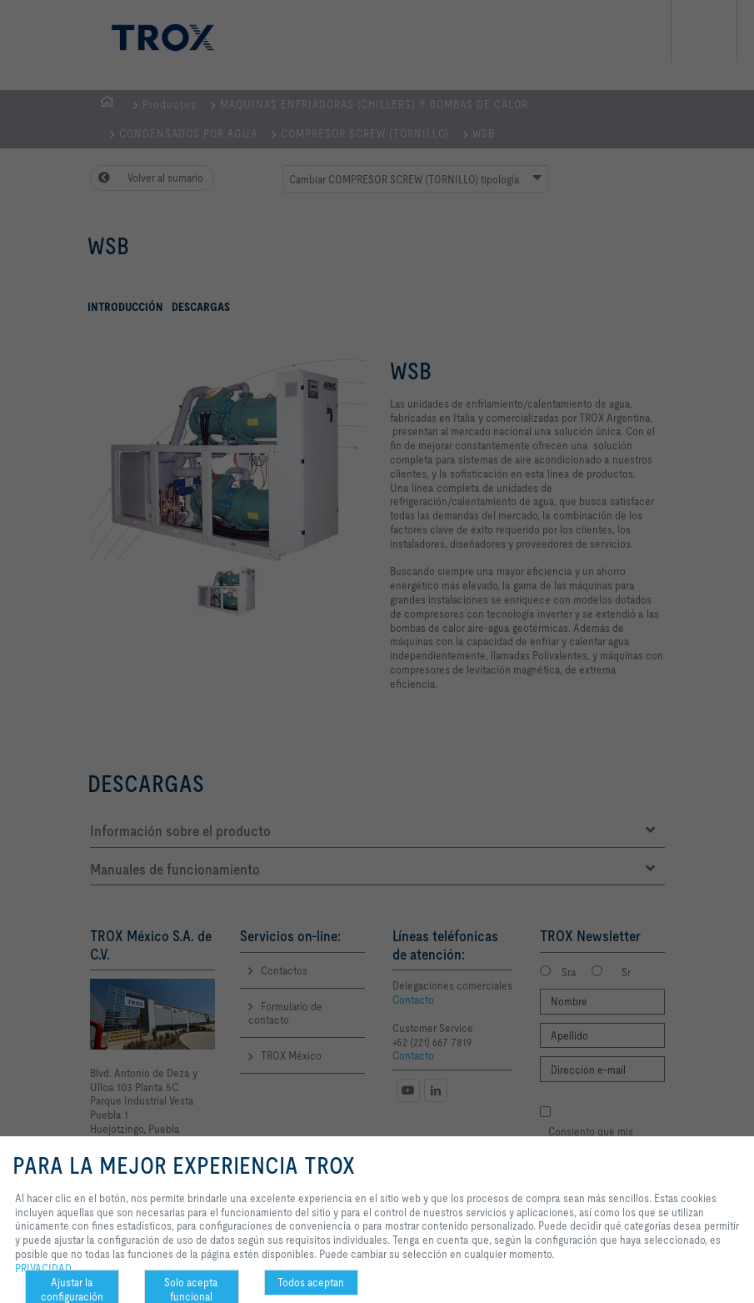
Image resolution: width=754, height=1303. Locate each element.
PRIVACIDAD (43, 1268)
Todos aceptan (310, 1282)
